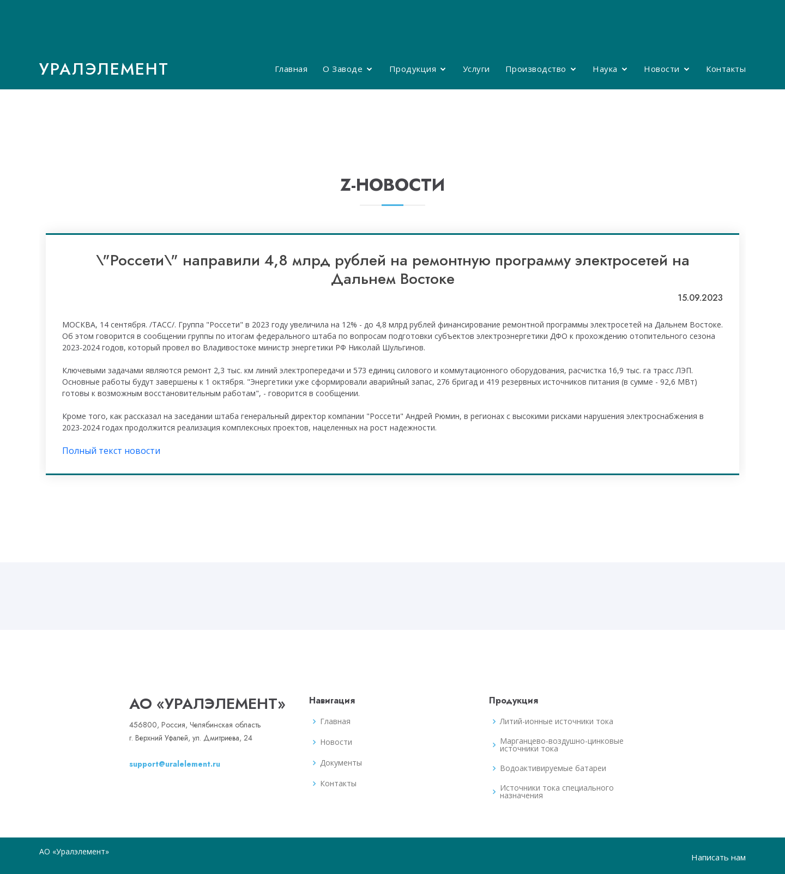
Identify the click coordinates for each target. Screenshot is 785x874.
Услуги (476, 68)
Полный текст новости (111, 451)
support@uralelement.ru (174, 763)
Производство (535, 68)
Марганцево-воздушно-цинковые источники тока (562, 744)
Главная (291, 68)
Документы (341, 763)
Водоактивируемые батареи (553, 768)
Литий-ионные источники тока (556, 721)
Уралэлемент (104, 69)
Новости (662, 68)
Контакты (726, 68)
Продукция (413, 68)
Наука (605, 68)
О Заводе (343, 68)
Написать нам (718, 857)
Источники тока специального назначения (557, 791)
